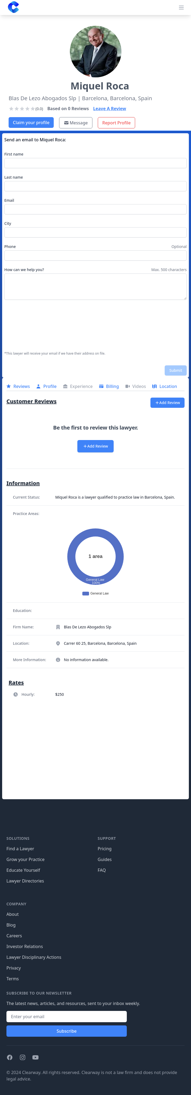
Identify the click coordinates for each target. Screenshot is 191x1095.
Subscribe (67, 1031)
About (12, 914)
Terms (12, 979)
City (7, 223)
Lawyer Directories (25, 881)
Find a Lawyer (20, 849)
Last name (13, 177)
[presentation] (26, 325)
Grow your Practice (25, 859)
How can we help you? (24, 269)
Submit (175, 370)
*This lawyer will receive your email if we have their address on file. (54, 353)
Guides (105, 859)
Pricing (105, 849)
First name (13, 154)
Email (9, 200)
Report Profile (116, 123)
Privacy (13, 968)
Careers (14, 936)
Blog (11, 925)
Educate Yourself (23, 870)
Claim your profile (31, 122)
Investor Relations (24, 946)
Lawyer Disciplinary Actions (33, 957)
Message (76, 123)
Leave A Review (109, 108)
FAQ (102, 870)
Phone (10, 246)
